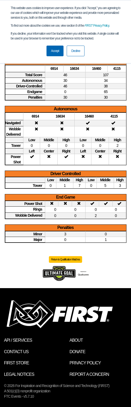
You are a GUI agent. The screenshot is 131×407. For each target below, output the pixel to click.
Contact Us (16, 351)
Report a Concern (89, 374)
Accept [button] (55, 51)
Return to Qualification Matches (65, 259)
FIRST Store (16, 363)
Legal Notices (19, 374)
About (76, 340)
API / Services (18, 340)
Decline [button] (75, 51)
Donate (77, 351)
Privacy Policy (97, 25)
